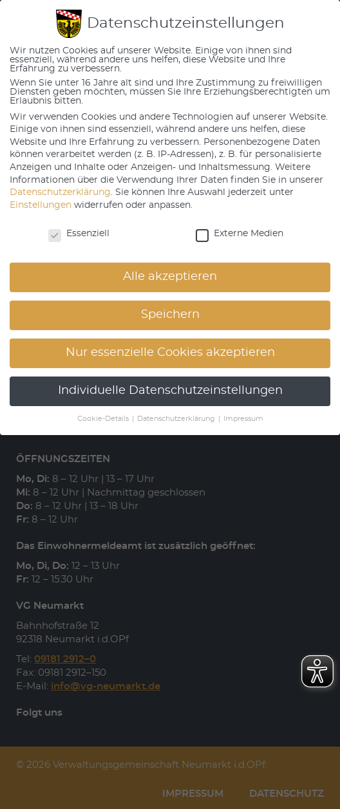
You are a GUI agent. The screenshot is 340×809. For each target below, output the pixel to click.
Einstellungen (40, 205)
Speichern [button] (170, 315)
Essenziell (78, 233)
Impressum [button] (243, 419)
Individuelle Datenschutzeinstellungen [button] (170, 390)
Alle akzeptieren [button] (170, 277)
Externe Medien (239, 233)
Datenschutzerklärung (60, 192)
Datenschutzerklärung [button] (177, 419)
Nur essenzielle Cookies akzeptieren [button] (170, 352)
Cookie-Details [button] (104, 419)
